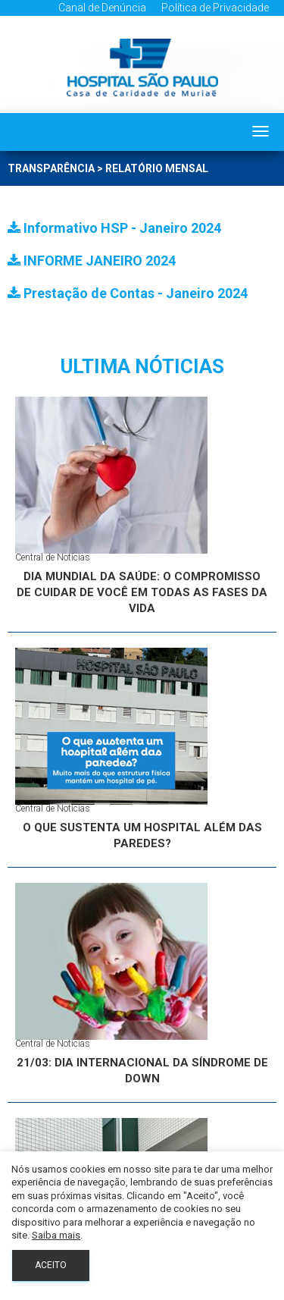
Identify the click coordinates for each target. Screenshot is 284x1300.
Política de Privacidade (215, 8)
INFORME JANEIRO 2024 (92, 260)
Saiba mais (56, 1235)
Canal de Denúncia (102, 8)
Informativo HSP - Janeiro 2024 (114, 228)
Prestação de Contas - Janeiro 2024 (128, 293)
